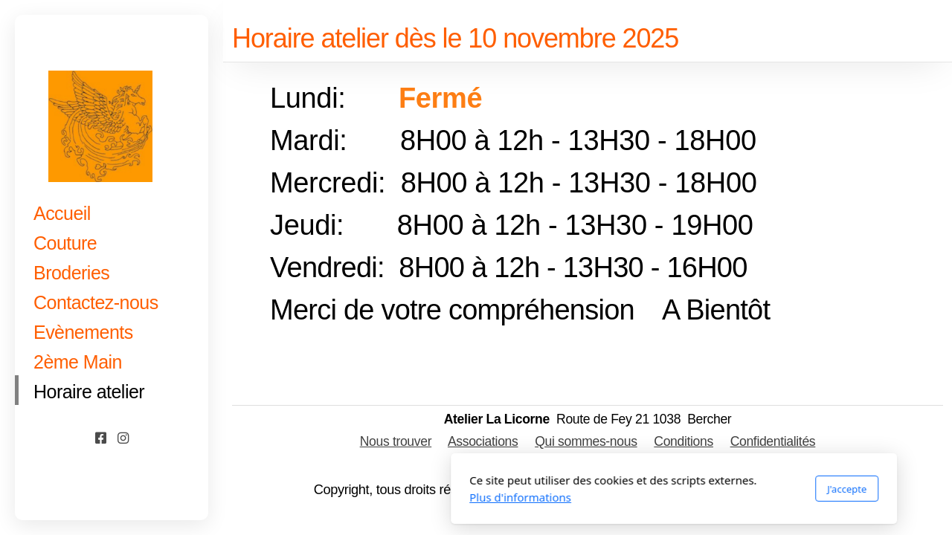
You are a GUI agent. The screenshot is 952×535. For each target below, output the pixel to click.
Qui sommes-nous (586, 441)
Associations (483, 441)
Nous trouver (396, 441)
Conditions (683, 441)
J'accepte (649, 489)
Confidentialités (773, 441)
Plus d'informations (322, 497)
